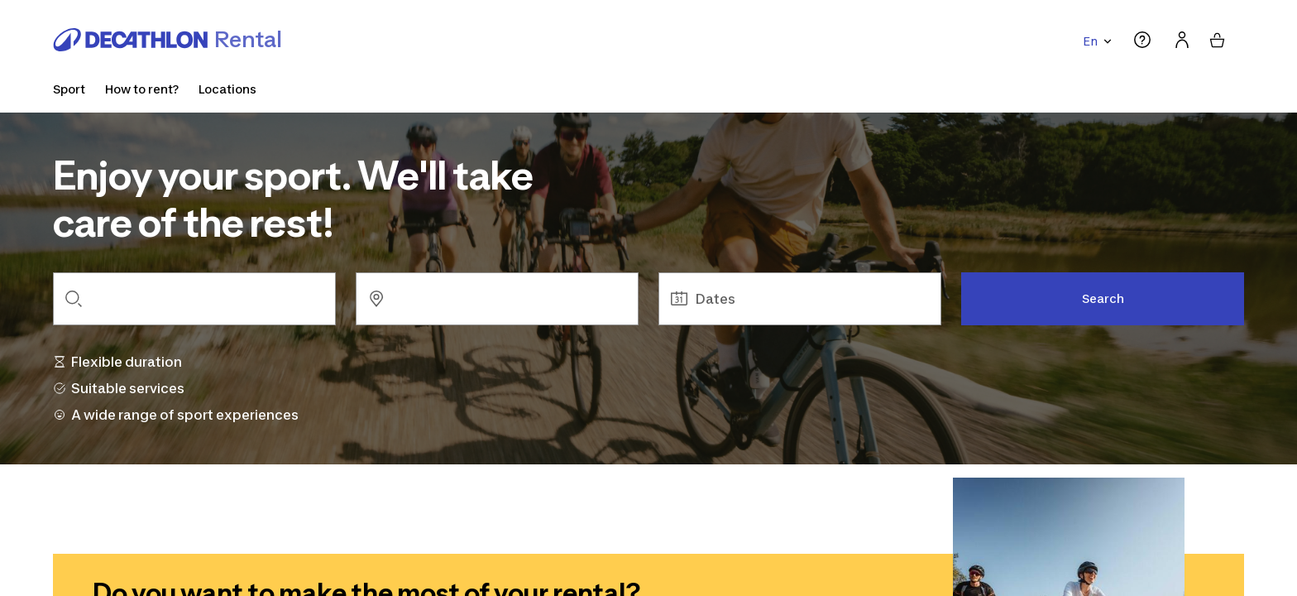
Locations (227, 89)
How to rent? (142, 89)
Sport (69, 89)
